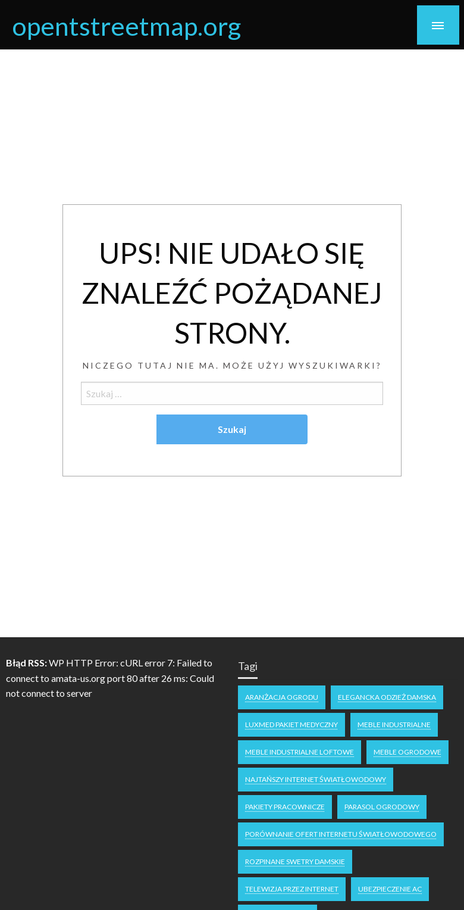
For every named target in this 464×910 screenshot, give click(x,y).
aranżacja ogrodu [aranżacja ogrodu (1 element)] (281, 697)
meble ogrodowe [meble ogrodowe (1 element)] (407, 751)
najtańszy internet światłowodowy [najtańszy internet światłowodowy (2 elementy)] (315, 779)
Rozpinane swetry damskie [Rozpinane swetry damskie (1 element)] (295, 861)
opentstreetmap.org (126, 25)
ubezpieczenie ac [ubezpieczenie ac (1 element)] (390, 888)
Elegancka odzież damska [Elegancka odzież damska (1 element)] (387, 697)
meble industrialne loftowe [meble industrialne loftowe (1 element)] (299, 751)
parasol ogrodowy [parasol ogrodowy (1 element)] (381, 806)
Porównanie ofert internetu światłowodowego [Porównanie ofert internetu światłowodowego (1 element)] (341, 834)
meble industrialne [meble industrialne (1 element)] (394, 724)
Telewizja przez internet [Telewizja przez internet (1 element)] (291, 888)
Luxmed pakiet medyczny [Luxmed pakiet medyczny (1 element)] (291, 724)
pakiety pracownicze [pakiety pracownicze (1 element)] (285, 806)
